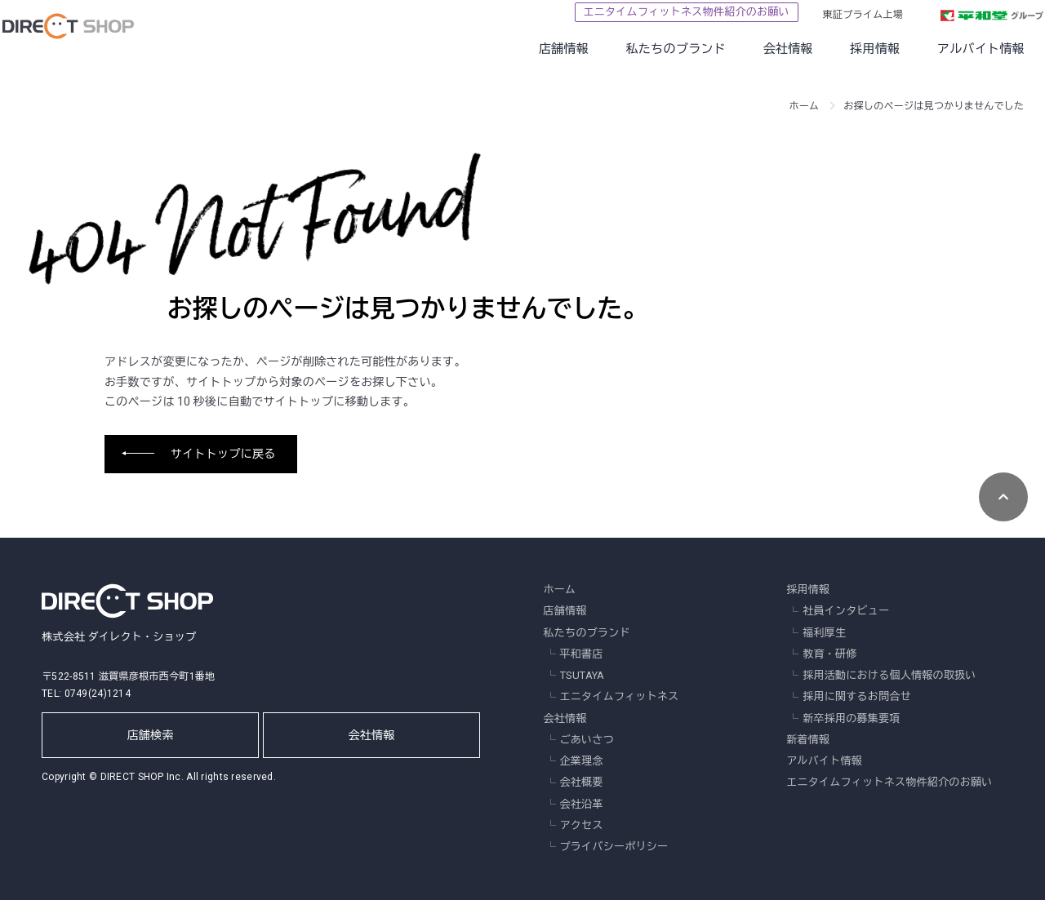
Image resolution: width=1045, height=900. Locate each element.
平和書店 (581, 654)
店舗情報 (534, 49)
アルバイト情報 (951, 49)
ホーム (804, 106)
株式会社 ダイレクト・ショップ (127, 611)
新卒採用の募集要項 (851, 718)
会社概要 (581, 782)
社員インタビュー (846, 611)
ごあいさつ (587, 740)
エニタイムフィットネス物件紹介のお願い (656, 12)
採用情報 (845, 49)
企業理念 (581, 761)
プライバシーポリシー (614, 846)
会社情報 (758, 49)
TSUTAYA (582, 675)
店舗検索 (150, 735)
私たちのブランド (646, 49)
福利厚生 (824, 633)
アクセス (581, 825)
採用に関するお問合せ (857, 696)
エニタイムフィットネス (619, 696)
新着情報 (807, 740)
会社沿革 (581, 804)
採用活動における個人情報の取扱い (889, 675)
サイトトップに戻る (223, 453)
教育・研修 (829, 654)
